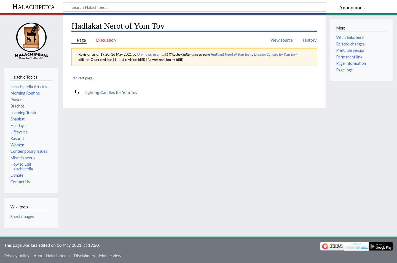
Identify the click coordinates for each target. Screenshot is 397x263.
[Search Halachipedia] (194, 6)
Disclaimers (84, 255)
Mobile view (110, 255)
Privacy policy (16, 255)
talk (164, 54)
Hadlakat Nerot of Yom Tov (230, 54)
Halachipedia (33, 6)
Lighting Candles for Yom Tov (275, 54)
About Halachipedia (52, 255)
